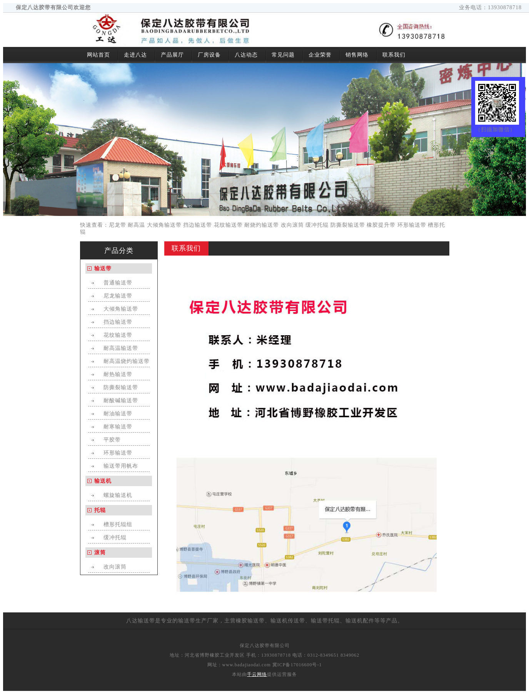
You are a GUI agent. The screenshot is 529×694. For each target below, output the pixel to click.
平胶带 (112, 440)
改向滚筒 (292, 225)
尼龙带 (117, 225)
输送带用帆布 (120, 466)
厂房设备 (209, 55)
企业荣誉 (320, 55)
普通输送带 (117, 283)
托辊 (100, 510)
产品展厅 (172, 55)
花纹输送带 (228, 225)
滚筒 (100, 552)
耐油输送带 (117, 413)
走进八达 (135, 55)
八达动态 (246, 55)
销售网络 (357, 55)
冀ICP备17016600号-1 (297, 664)
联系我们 (394, 55)
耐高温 (136, 225)
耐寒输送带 (117, 427)
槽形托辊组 (117, 524)
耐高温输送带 (120, 348)
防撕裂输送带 (347, 225)
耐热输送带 (117, 374)
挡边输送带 (197, 225)
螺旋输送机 (117, 495)
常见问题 (283, 55)
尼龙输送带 (117, 296)
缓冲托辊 (317, 225)
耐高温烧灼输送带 (126, 361)
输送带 (103, 268)
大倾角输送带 (164, 225)
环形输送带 (411, 225)
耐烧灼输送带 (261, 225)
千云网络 (257, 674)
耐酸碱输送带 (120, 400)
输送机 (103, 481)
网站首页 (98, 55)
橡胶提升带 (381, 225)
